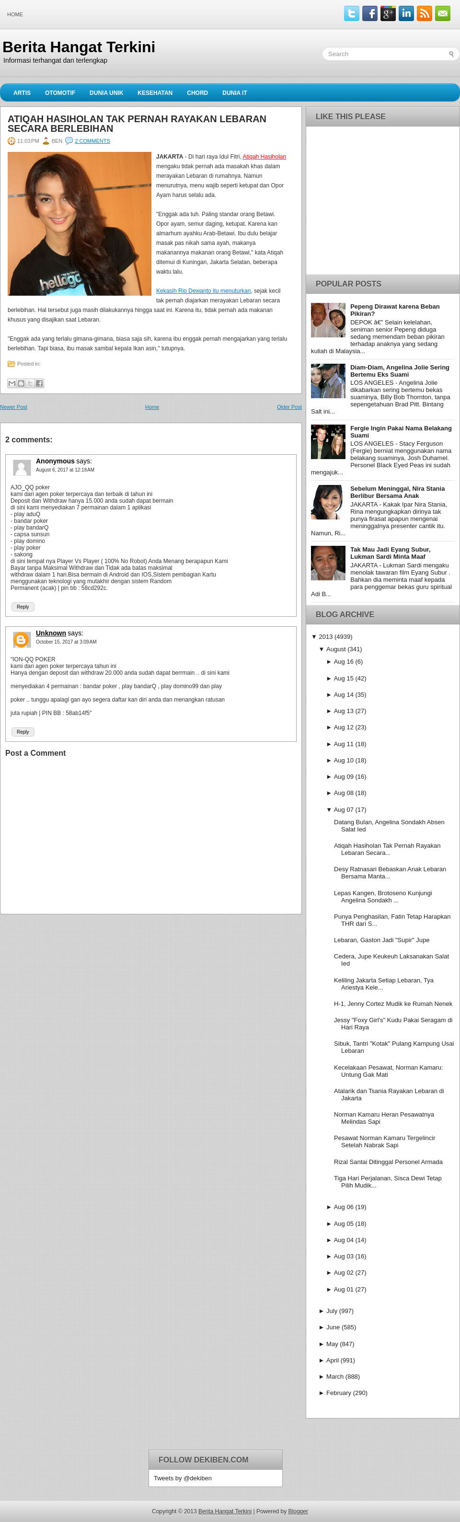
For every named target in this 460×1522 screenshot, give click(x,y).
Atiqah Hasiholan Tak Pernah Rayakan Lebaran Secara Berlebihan (137, 123)
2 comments (92, 141)
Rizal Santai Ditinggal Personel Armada (388, 1161)
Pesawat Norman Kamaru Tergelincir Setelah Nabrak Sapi (384, 1141)
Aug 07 (344, 809)
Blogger (298, 1511)
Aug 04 (344, 1240)
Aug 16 (344, 661)
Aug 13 (344, 711)
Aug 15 (344, 678)
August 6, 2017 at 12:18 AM (65, 470)
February (338, 1392)
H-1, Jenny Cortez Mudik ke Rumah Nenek (393, 1003)
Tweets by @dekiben (183, 1478)
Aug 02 (344, 1272)
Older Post (289, 407)
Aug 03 (344, 1256)
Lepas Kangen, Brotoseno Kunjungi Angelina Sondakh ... (383, 896)
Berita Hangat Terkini (78, 47)
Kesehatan (155, 93)
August (335, 649)
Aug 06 (344, 1207)
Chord (197, 93)
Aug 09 (344, 776)
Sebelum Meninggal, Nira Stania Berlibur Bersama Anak (397, 492)
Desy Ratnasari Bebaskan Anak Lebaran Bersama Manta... (390, 872)
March (335, 1376)
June (333, 1327)
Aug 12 (344, 727)
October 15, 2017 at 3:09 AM (66, 642)
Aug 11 (344, 744)
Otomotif (60, 93)
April (332, 1360)
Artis (22, 93)
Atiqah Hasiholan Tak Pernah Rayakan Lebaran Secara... (387, 849)
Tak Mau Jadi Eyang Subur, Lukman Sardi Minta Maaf (390, 553)
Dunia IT (234, 93)
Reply (23, 607)
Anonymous (55, 461)
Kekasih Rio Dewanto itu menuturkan (203, 291)
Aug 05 (344, 1223)
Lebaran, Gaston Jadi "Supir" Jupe (381, 940)
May (332, 1344)
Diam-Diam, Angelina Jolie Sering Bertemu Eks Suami (399, 371)
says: (84, 461)
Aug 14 (344, 694)
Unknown (51, 633)
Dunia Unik (106, 93)
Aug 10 (344, 760)
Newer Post (13, 407)
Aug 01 (344, 1289)
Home (15, 14)
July (331, 1310)
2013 (326, 636)
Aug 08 (344, 792)
